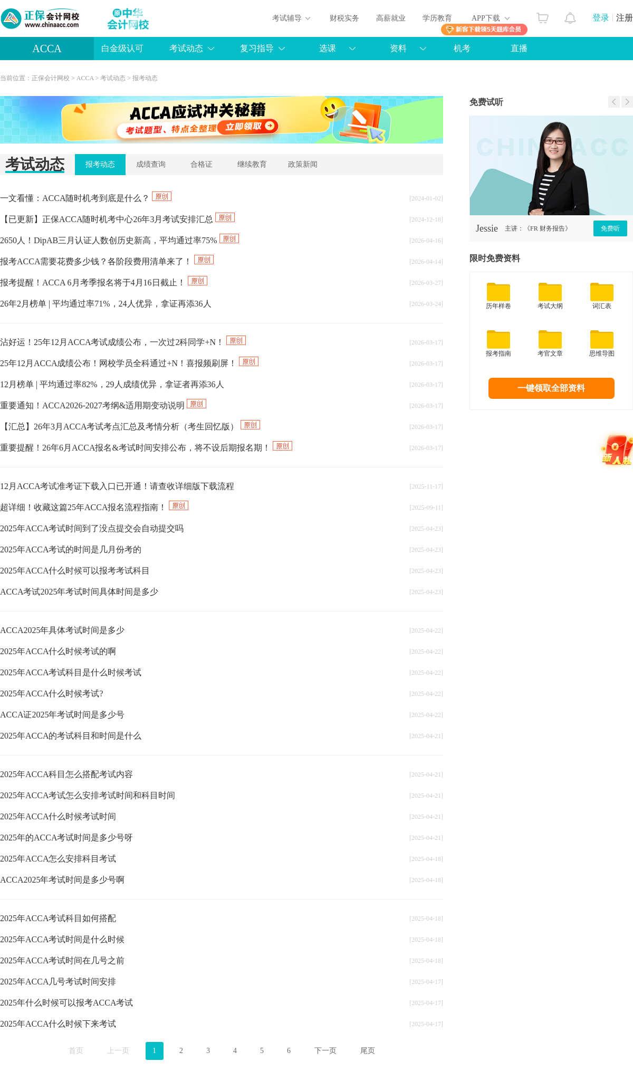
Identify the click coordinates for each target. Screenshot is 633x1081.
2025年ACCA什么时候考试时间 (58, 816)
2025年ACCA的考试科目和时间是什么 (70, 735)
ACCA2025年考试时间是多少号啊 (62, 879)
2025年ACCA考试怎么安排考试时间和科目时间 (87, 795)
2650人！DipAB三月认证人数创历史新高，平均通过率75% (119, 240)
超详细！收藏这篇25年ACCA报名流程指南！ (94, 507)
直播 (519, 48)
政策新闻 (303, 164)
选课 (327, 48)
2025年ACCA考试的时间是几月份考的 (70, 549)
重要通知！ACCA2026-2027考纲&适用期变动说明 (103, 405)
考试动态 (186, 48)
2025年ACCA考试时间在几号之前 (62, 960)
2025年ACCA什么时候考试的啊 (58, 651)
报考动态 (145, 78)
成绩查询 (151, 164)
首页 (76, 1051)
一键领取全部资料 (551, 388)
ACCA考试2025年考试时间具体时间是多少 (79, 591)
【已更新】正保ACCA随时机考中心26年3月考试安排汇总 (117, 219)
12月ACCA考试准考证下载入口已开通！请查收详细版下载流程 (117, 486)
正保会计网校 (51, 78)
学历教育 (437, 18)
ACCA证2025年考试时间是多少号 (62, 714)
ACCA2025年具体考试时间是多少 (62, 630)
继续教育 (252, 164)
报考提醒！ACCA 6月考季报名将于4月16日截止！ (103, 282)
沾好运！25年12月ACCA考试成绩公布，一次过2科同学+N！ (123, 342)
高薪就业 (391, 18)
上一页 (118, 1051)
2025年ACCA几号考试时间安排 (58, 981)
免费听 (610, 228)
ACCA (47, 48)
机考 (462, 48)
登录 (600, 17)
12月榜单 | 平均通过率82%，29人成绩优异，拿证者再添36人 (112, 384)
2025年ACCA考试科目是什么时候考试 (70, 672)
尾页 (367, 1051)
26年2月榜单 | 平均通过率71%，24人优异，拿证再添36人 (106, 303)
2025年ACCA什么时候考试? (51, 693)
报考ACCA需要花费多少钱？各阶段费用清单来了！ (107, 261)
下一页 (325, 1051)
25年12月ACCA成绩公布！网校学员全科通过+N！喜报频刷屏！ (129, 363)
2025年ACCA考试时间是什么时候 (62, 939)
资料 (398, 48)
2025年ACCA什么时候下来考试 (58, 1023)
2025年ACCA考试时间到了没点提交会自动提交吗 (92, 528)
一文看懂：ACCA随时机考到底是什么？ (85, 198)
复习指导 (257, 48)
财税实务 (344, 18)
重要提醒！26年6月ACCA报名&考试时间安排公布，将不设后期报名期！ (146, 447)
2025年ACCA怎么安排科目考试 (58, 858)
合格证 (201, 164)
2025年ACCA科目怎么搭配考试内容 (66, 774)
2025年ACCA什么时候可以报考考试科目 (75, 570)
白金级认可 (122, 48)
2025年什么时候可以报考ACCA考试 (66, 1002)
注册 (624, 17)
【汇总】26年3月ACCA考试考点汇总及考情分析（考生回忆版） (130, 426)
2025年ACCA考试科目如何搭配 (58, 918)
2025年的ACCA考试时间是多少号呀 (66, 837)
